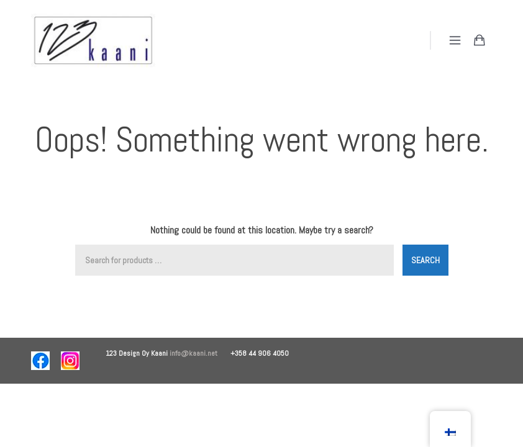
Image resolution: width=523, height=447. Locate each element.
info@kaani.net (200, 353)
